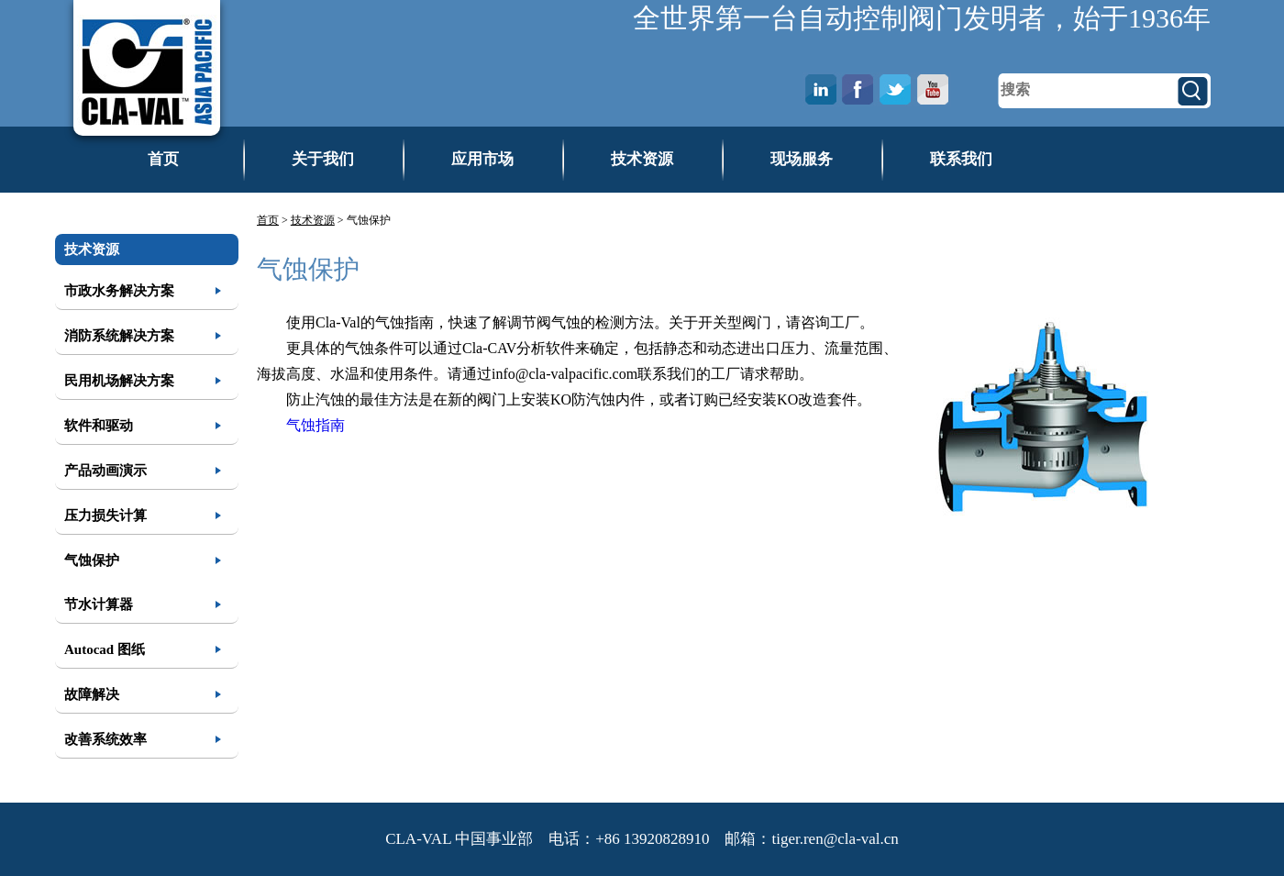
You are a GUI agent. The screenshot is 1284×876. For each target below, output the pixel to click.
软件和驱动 (98, 425)
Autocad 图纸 (104, 649)
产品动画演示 (105, 470)
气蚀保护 (91, 560)
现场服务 (801, 159)
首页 (163, 159)
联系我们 (961, 159)
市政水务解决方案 (119, 290)
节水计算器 (98, 604)
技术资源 (642, 159)
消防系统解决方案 (119, 335)
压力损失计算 (105, 515)
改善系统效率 (105, 739)
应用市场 (482, 159)
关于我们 (323, 159)
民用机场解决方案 (119, 380)
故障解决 (91, 694)
